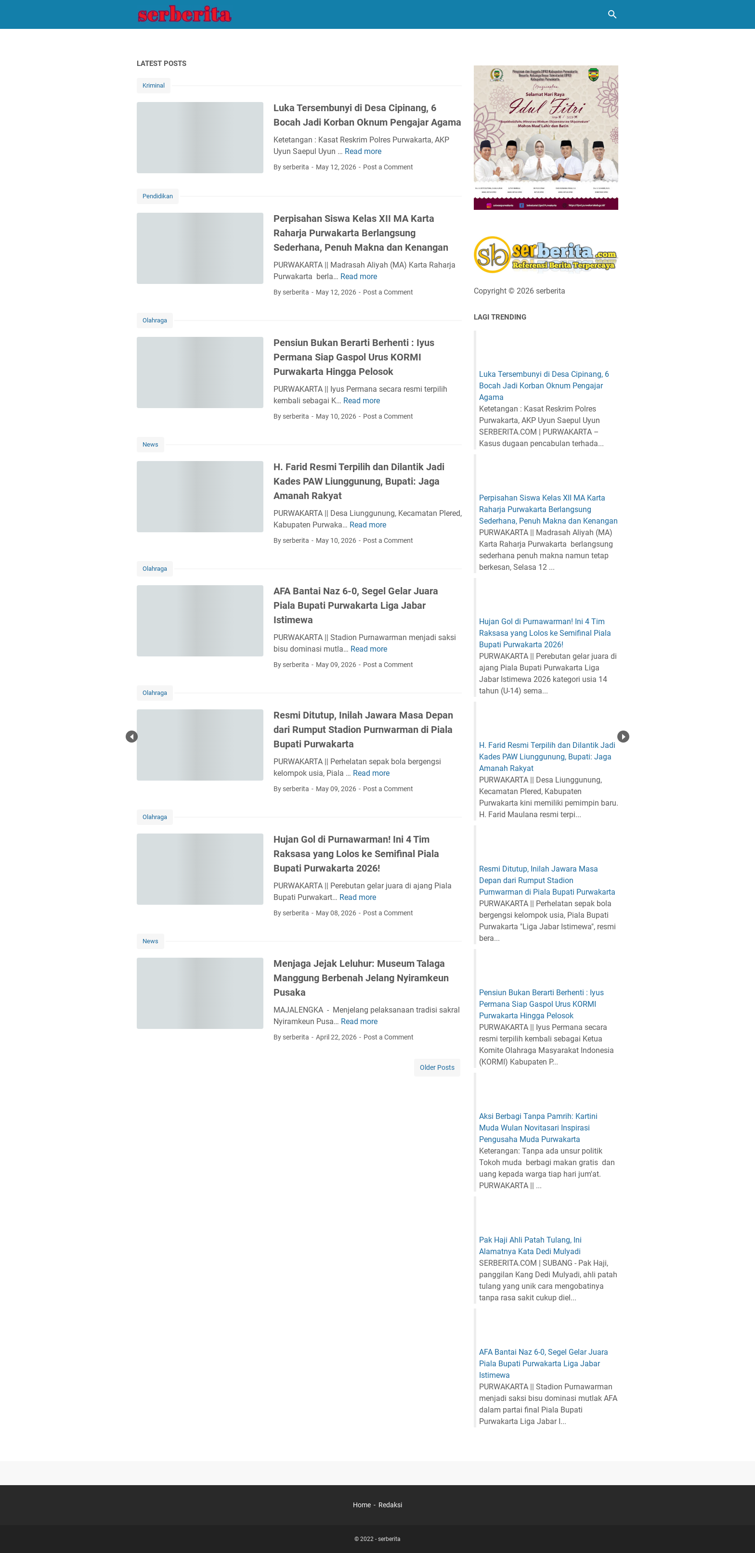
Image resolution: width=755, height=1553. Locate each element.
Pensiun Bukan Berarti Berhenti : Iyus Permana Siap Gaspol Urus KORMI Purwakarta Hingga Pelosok (353, 357)
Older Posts (437, 1067)
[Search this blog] (612, 14)
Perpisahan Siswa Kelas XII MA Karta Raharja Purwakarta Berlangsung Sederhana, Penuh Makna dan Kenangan (360, 233)
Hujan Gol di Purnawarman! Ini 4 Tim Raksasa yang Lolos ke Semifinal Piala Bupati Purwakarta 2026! (356, 854)
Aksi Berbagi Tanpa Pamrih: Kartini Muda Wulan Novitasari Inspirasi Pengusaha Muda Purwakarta (538, 1128)
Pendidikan (158, 196)
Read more (363, 151)
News (150, 444)
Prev (132, 737)
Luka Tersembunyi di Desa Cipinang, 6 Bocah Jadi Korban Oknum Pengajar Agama (544, 386)
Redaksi (390, 1505)
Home (362, 1505)
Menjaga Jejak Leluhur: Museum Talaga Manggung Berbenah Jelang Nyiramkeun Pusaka (361, 978)
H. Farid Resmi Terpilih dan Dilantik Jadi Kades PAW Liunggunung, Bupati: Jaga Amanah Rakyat (358, 481)
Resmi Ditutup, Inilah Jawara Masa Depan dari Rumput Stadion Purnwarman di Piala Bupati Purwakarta (363, 729)
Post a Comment (388, 167)
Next (623, 737)
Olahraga (155, 320)
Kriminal (154, 85)
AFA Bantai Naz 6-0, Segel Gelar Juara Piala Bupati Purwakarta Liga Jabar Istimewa (355, 605)
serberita (389, 1539)
